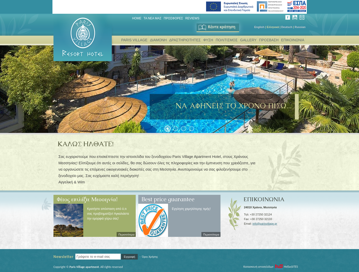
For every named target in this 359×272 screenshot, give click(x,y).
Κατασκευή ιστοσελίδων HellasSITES (270, 266)
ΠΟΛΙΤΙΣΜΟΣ (227, 40)
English (259, 27)
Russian (300, 27)
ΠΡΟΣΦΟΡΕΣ (173, 18)
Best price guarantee (168, 197)
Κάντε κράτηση (216, 27)
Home (136, 18)
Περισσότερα (126, 234)
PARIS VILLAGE (134, 40)
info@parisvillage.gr (265, 223)
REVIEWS (192, 18)
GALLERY (248, 40)
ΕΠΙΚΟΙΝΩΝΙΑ (292, 40)
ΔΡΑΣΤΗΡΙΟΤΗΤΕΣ (185, 40)
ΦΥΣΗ (208, 40)
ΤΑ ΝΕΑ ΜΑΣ (152, 18)
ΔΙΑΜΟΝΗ (158, 40)
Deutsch (286, 27)
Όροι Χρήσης (150, 257)
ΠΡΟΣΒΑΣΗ (269, 40)
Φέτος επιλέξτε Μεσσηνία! (87, 197)
